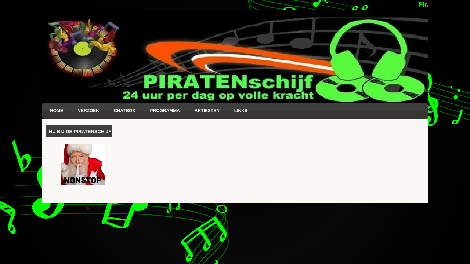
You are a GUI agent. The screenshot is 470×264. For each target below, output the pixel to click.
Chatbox (124, 110)
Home (56, 110)
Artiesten (207, 110)
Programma (165, 110)
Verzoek (88, 110)
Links (240, 110)
